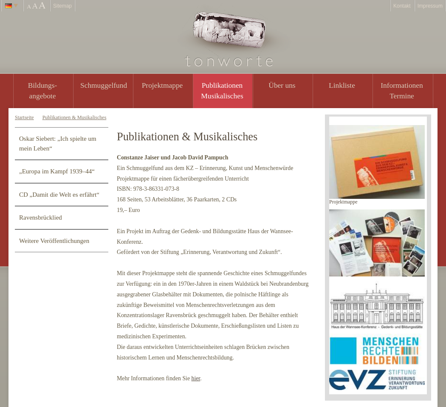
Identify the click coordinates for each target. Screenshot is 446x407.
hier (195, 378)
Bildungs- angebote (42, 90)
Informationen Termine (402, 90)
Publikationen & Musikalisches (74, 117)
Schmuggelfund (103, 85)
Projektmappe (162, 85)
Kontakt (402, 6)
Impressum (430, 6)
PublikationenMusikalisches (222, 90)
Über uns (281, 85)
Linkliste (342, 85)
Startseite (24, 117)
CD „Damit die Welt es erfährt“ (59, 194)
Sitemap (62, 6)
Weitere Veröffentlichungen (54, 240)
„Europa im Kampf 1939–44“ (57, 171)
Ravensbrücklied (40, 217)
